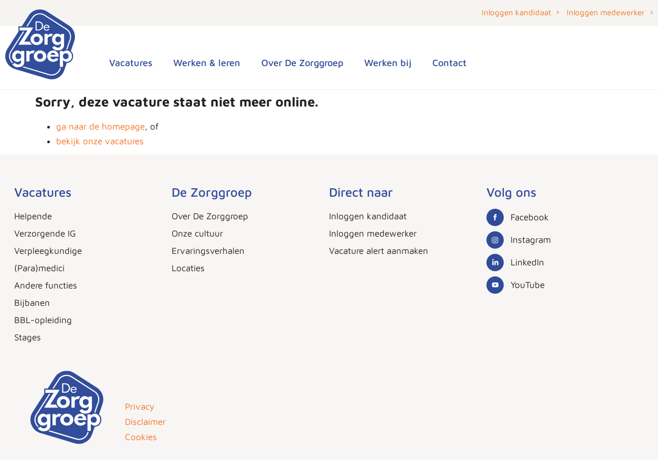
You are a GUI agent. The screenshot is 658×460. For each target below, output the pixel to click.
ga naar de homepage (100, 126)
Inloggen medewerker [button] (606, 12)
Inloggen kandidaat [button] (516, 12)
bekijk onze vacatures (100, 141)
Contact (449, 62)
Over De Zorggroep (302, 62)
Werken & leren (206, 62)
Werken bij (387, 62)
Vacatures (130, 62)
